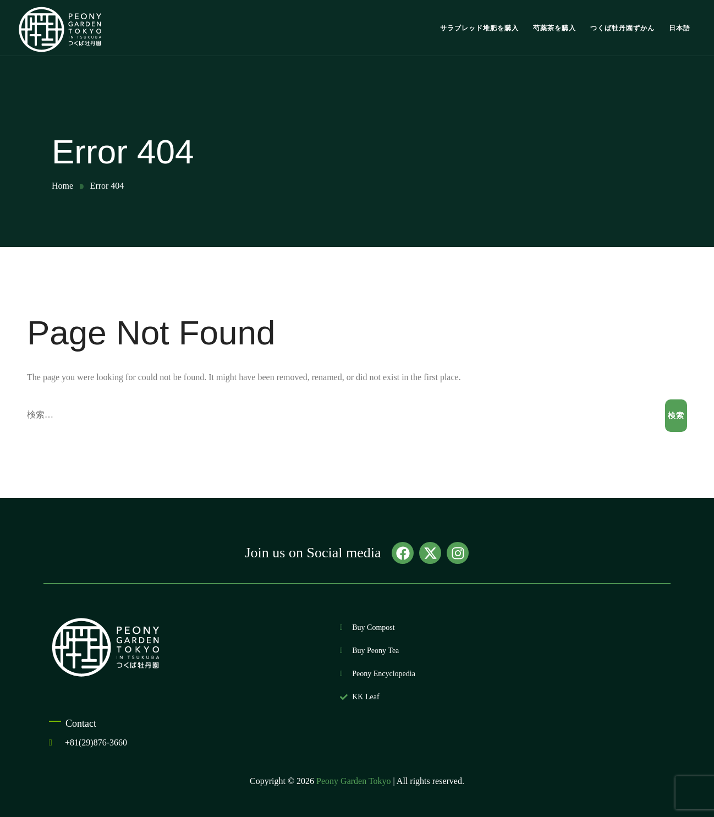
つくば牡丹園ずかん (622, 28)
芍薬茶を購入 (554, 28)
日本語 (679, 28)
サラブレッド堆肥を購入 (479, 28)
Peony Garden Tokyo (353, 781)
